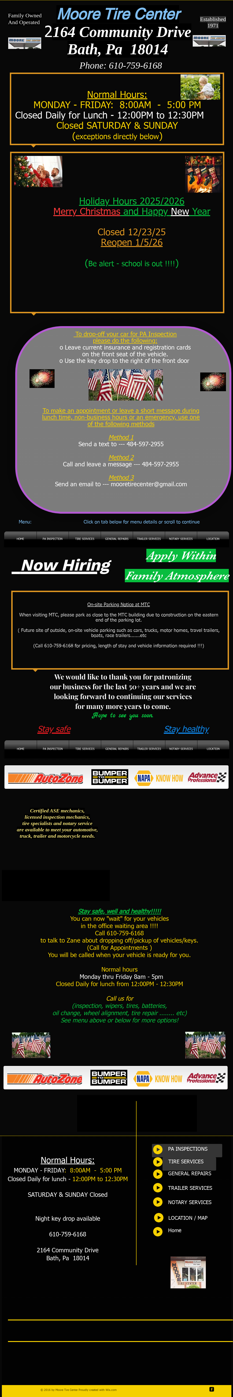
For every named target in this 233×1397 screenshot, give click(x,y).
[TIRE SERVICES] (195, 1162)
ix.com (112, 1390)
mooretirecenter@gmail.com (149, 485)
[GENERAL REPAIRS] (195, 1174)
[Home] (195, 1230)
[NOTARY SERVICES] (195, 1202)
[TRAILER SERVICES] (195, 1188)
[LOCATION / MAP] (195, 1218)
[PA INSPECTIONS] (195, 1149)
